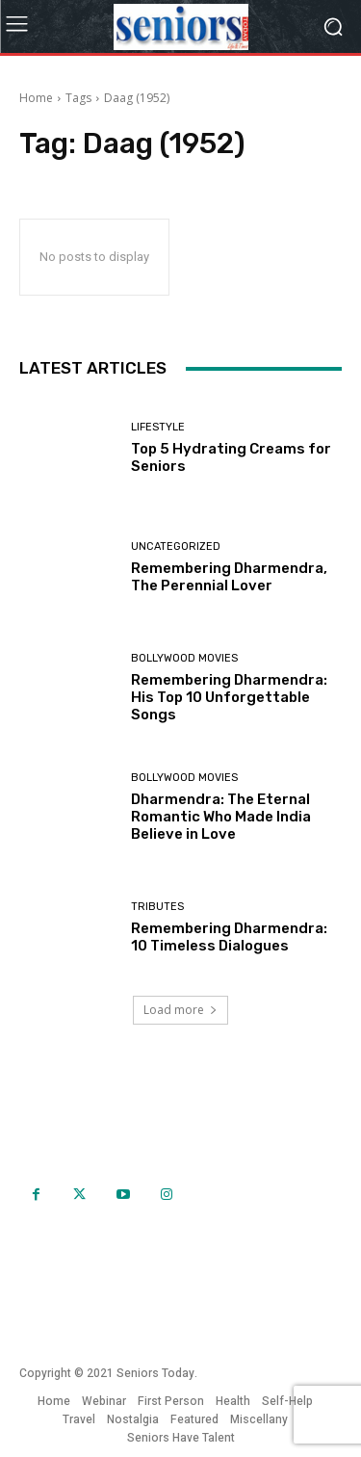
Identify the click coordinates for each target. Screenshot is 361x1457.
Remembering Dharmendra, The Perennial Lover (229, 576)
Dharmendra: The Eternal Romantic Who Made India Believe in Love (221, 817)
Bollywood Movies (184, 658)
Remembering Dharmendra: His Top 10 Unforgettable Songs (229, 697)
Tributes (157, 906)
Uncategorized (175, 546)
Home (36, 98)
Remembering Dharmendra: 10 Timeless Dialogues (229, 937)
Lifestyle (158, 427)
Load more (180, 1010)
